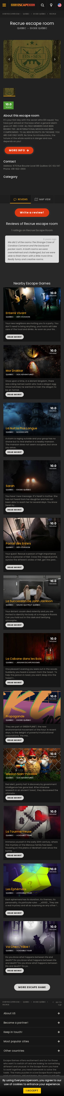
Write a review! (32, 212)
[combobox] (51, 5)
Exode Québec (39, 14)
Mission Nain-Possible (21, 774)
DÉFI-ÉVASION (23, 316)
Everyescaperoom (11, 14)
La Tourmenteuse (19, 831)
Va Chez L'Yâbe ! (18, 947)
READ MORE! (14, 394)
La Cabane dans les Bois (24, 659)
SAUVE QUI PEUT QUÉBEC (28, 604)
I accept (32, 1090)
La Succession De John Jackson (29, 601)
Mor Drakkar (14, 371)
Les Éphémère (16, 889)
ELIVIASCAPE (22, 432)
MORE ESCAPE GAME (32, 987)
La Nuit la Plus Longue (21, 428)
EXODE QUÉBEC (38, 28)
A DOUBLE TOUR (24, 835)
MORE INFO (17, 150)
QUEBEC (21, 28)
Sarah (10, 486)
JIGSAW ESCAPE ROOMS (28, 662)
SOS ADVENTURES (24, 374)
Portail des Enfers (18, 543)
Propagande (15, 716)
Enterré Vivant (16, 313)
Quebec (26, 14)
